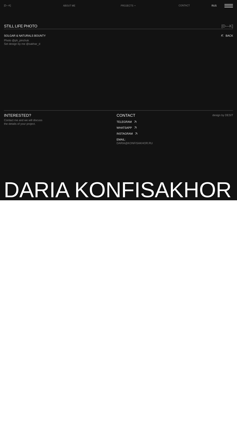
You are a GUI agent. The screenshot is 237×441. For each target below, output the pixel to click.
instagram (125, 374)
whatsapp (124, 368)
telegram (124, 362)
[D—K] (7, 5)
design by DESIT (222, 356)
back (229, 35)
